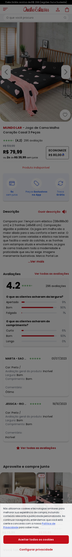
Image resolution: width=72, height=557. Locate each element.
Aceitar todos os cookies (36, 539)
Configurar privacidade (36, 549)
